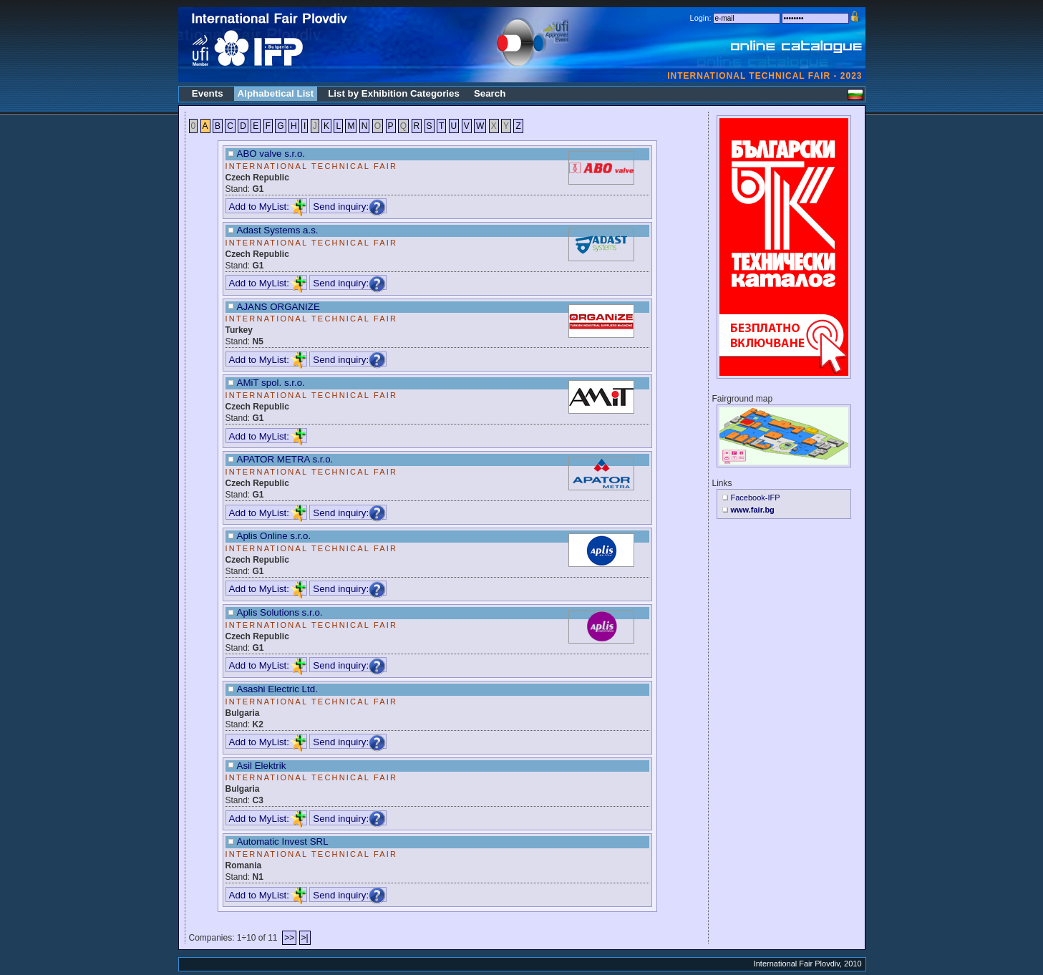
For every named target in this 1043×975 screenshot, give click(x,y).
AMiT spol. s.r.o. (271, 382)
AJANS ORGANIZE (278, 306)
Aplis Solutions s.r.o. (280, 612)
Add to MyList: (267, 206)
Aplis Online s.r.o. (274, 535)
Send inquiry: (349, 206)
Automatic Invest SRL (283, 841)
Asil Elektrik (261, 765)
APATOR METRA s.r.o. (285, 459)
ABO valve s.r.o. (271, 153)
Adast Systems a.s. (278, 230)
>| (305, 938)
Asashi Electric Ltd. (277, 689)
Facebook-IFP (755, 497)
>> (289, 938)
